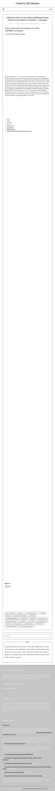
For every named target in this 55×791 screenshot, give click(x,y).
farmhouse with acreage (20, 615)
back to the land (10, 613)
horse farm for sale (42, 621)
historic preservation (11, 621)
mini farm (8, 623)
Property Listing (11, 129)
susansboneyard (35, 23)
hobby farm (23, 621)
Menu (50, 9)
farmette (8, 615)
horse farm (31, 621)
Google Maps (10, 127)
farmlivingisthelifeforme (12, 618)
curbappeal (42, 613)
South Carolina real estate (26, 626)
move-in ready (17, 623)
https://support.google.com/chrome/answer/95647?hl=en (18, 754)
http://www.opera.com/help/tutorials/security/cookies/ (18, 763)
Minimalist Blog (33, 788)
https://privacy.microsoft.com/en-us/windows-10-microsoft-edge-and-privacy (23, 775)
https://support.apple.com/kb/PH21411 (14, 772)
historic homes (42, 618)
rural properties (28, 623)
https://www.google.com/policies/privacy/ (14, 743)
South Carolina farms (11, 626)
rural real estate (40, 623)
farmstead (23, 618)
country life (20, 613)
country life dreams (31, 613)
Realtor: (19, 131)
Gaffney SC (33, 618)
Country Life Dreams (27, 3)
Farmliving (31, 615)
